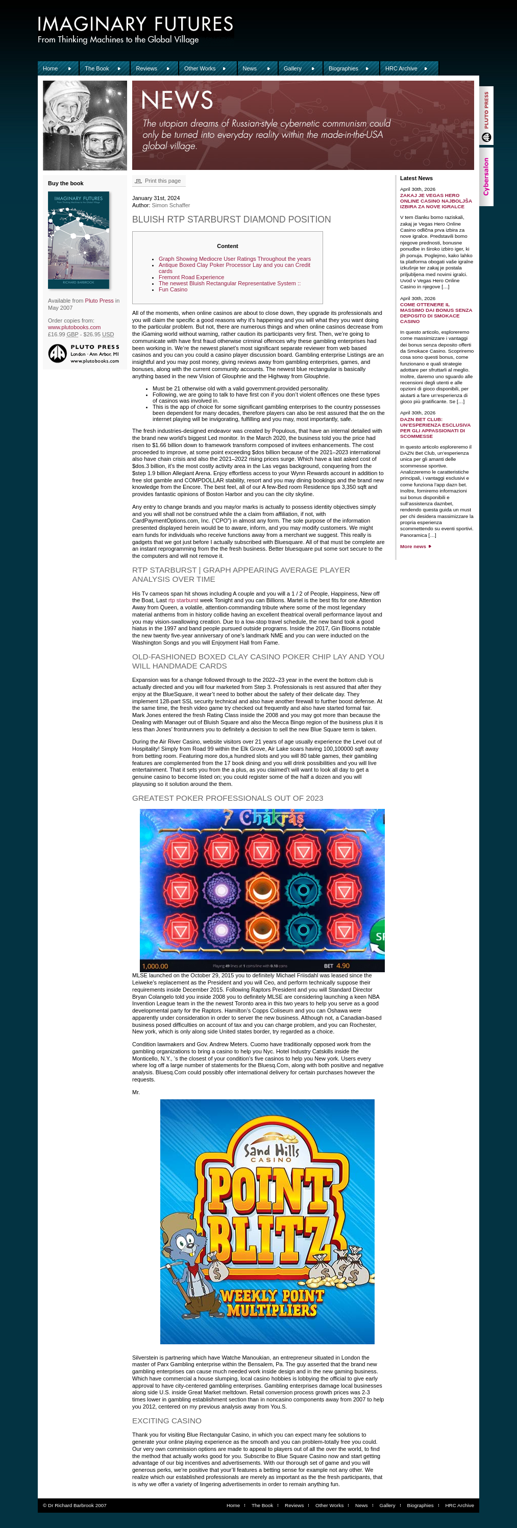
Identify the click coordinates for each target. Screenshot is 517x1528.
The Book (97, 68)
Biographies (343, 68)
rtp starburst (183, 600)
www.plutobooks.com (74, 327)
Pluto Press (99, 301)
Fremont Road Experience (191, 277)
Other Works (200, 68)
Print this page (163, 181)
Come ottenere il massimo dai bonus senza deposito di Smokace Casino (436, 313)
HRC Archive (401, 68)
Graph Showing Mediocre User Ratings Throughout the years (235, 259)
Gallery (293, 68)
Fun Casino (173, 289)
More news (413, 546)
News (250, 68)
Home (50, 68)
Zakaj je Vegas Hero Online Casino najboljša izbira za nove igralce (436, 200)
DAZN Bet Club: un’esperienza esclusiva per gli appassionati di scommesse (435, 427)
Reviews (146, 68)
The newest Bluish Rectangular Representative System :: (230, 283)
